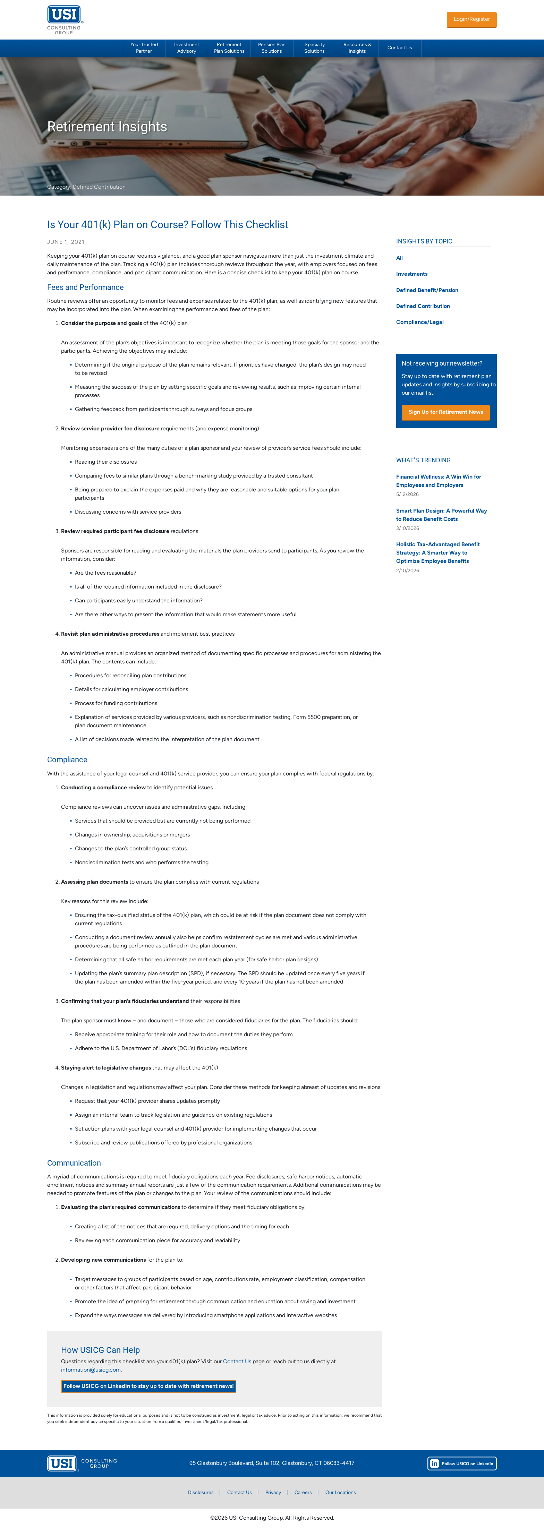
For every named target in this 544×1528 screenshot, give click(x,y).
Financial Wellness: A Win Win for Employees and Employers (438, 481)
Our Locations (340, 1492)
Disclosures (201, 1492)
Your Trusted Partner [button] (144, 48)
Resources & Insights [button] (357, 48)
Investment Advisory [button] (186, 48)
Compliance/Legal (420, 322)
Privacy (273, 1492)
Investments (411, 274)
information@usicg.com (91, 1370)
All (399, 258)
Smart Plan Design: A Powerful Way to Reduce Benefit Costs (441, 515)
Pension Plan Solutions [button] (272, 48)
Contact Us (400, 48)
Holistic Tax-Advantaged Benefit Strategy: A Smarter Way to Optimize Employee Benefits (438, 553)
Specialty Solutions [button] (314, 48)
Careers (303, 1492)
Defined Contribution (99, 187)
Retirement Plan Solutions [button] (229, 48)
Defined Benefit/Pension (427, 290)
